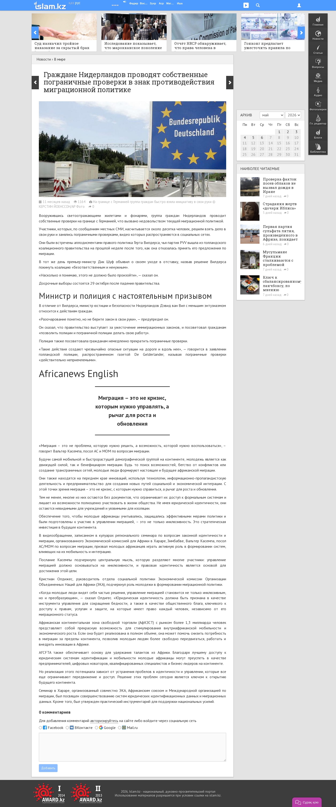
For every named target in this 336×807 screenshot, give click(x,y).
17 (296, 143)
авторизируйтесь (104, 720)
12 (253, 143)
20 (262, 148)
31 (296, 154)
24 (296, 148)
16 (288, 143)
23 (288, 148)
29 (279, 154)
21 (270, 148)
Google (110, 727)
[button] (307, 802)
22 (279, 148)
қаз (71, 2)
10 (296, 137)
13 (262, 143)
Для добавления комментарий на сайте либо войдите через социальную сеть (117, 720)
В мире (59, 59)
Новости (43, 59)
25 (244, 154)
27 (262, 154)
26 (253, 154)
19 (253, 148)
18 (244, 148)
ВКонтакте (84, 727)
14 (270, 143)
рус (77, 2)
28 (270, 154)
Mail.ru (132, 727)
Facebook (55, 727)
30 (288, 154)
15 (279, 143)
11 (244, 143)
